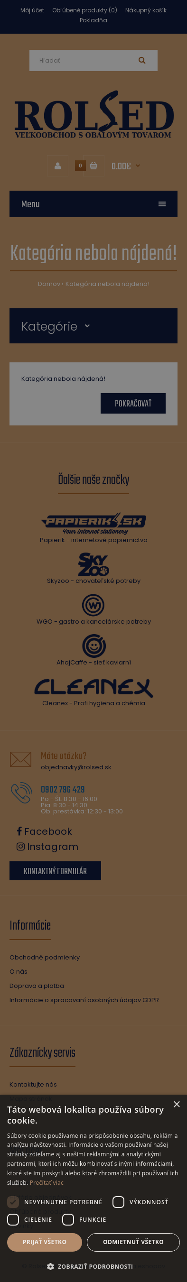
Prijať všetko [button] (45, 1242)
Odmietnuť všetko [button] (133, 1242)
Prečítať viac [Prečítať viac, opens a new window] (47, 1183)
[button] (93, 1266)
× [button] (176, 1104)
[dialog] (93, 641)
